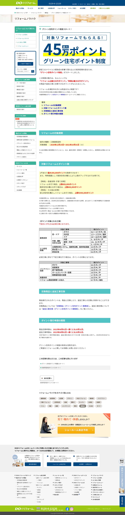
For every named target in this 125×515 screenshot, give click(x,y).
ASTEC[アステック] (79, 480)
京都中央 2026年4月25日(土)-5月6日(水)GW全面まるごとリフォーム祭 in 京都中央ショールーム (26, 124)
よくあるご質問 (21, 42)
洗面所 (98, 402)
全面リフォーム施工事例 (23, 80)
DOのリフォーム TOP (22, 13)
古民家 (61, 398)
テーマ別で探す (21, 83)
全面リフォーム (22, 55)
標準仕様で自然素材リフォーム (26, 140)
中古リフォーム (81, 398)
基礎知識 (43, 398)
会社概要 (19, 190)
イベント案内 (20, 173)
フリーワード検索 (22, 69)
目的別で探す (20, 86)
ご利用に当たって (97, 494)
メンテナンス (66, 406)
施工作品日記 (58, 487)
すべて (99, 406)
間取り (73, 402)
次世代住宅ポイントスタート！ (51, 368)
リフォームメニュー (23, 46)
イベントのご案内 (21, 116)
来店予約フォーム (97, 487)
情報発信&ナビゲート (61, 492)
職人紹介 (56, 494)
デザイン (69, 398)
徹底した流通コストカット (24, 150)
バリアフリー (101, 398)
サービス (19, 166)
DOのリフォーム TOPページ (23, 475)
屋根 (56, 406)
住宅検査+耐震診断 (22, 136)
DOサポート (77, 478)
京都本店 (57, 480)
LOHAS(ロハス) (59, 490)
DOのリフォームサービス (80, 475)
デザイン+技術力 (21, 157)
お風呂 (90, 402)
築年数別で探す (21, 93)
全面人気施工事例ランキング (25, 100)
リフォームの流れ (22, 35)
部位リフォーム (22, 57)
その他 (91, 406)
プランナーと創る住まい (24, 143)
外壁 (50, 406)
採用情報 (76, 494)
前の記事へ (47, 378)
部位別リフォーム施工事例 (23, 106)
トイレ (43, 406)
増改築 (91, 398)
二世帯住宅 (57, 402)
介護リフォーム (45, 402)
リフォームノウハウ (36, 13)
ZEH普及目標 (96, 499)
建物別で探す (20, 96)
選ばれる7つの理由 (21, 133)
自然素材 (52, 398)
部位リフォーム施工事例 (42, 485)
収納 (65, 402)
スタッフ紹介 (20, 183)
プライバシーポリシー (98, 492)
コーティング (40, 499)
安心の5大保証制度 (22, 147)
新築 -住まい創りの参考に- (25, 59)
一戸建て (39, 480)
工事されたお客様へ (98, 490)
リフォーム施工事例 (40, 475)
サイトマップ (96, 497)
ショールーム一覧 (22, 170)
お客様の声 (20, 176)
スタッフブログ (21, 187)
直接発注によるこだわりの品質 (26, 153)
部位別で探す (20, 109)
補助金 (46, 13)
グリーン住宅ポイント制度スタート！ (53, 364)
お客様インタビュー (22, 180)
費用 (75, 406)
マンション (40, 482)
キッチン (81, 402)
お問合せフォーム (97, 485)
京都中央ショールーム (61, 478)
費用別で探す (20, 90)
